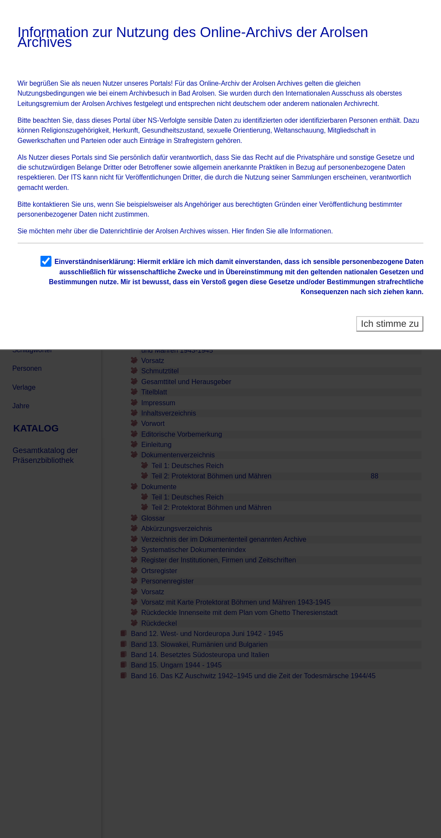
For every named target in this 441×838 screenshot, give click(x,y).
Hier (238, 231)
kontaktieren (51, 204)
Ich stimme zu (390, 323)
